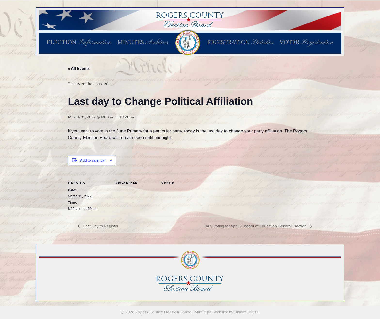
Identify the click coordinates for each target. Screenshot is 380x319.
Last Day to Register (100, 226)
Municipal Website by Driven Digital (227, 312)
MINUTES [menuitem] (143, 42)
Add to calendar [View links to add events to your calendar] (93, 160)
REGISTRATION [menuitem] (240, 42)
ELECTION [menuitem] (79, 42)
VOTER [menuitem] (306, 42)
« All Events (79, 68)
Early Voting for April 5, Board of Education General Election (255, 226)
